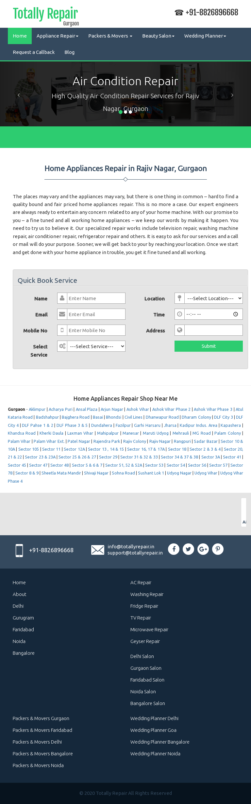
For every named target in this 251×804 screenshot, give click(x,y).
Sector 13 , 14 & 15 (106, 449)
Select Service (38, 350)
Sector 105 (28, 449)
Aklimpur (37, 409)
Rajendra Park (106, 441)
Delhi (18, 606)
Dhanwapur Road (162, 417)
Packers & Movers (110, 36)
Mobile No (35, 330)
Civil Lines (133, 417)
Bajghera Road (76, 417)
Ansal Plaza (87, 409)
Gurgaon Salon (145, 668)
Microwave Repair (149, 629)
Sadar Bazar (205, 441)
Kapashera (231, 425)
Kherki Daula (51, 433)
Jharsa (170, 425)
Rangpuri (182, 441)
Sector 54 (176, 465)
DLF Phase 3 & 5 (72, 425)
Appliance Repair (57, 36)
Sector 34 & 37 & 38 (179, 457)
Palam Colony (227, 433)
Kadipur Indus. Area (198, 425)
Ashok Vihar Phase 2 (171, 409)
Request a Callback (34, 52)
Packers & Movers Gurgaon (41, 718)
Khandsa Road (22, 433)
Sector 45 (17, 465)
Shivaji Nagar (96, 473)
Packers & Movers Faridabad (42, 730)
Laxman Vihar (80, 433)
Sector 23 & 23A (40, 457)
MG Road (201, 433)
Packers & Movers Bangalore (43, 753)
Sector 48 (59, 465)
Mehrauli (181, 433)
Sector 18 (177, 449)
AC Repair (140, 582)
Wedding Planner (205, 36)
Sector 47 (38, 465)
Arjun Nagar (112, 409)
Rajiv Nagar (160, 441)
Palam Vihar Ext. (49, 441)
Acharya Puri (61, 409)
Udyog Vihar (205, 473)
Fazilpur (123, 425)
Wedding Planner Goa (153, 730)
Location (154, 298)
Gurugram (23, 617)
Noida (19, 641)
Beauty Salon (158, 36)
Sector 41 (232, 457)
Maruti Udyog (156, 433)
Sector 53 (154, 465)
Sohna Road (123, 473)
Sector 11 (51, 449)
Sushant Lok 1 (151, 473)
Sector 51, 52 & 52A (123, 465)
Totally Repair (45, 15)
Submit (209, 346)
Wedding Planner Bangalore (160, 742)
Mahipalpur (108, 433)
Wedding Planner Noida (155, 753)
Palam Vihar (19, 441)
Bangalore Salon (147, 703)
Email (41, 314)
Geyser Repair (145, 641)
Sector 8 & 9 (27, 473)
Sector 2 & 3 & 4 (205, 449)
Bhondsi (113, 417)
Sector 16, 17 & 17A (146, 449)
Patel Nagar (79, 441)
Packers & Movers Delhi (37, 742)
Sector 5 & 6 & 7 (87, 465)
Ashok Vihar (137, 409)
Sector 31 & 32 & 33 (139, 457)
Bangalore (24, 653)
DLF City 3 (223, 417)
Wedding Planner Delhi (154, 718)
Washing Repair (146, 594)
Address (155, 330)
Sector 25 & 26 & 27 (77, 457)
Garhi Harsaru (147, 425)
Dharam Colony (196, 417)
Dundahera (101, 425)
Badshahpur (47, 417)
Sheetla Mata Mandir (61, 473)
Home (20, 36)
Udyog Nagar (179, 473)
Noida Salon (143, 691)
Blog (69, 52)
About (19, 594)
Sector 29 (108, 457)
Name (40, 298)
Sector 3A (210, 457)
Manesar (131, 433)
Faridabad (23, 629)
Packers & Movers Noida (38, 765)
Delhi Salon (142, 656)
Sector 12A (74, 449)
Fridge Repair (144, 606)
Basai (98, 417)
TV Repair (140, 617)
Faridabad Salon (147, 680)
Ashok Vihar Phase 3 (213, 409)
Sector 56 (197, 465)
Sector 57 (218, 465)
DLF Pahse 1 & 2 (37, 425)
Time (159, 314)
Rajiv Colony (134, 441)
